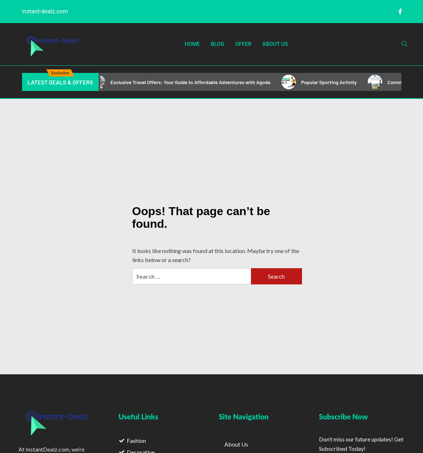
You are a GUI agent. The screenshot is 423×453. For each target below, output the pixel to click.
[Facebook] (400, 11)
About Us (275, 44)
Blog (218, 44)
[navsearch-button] (404, 44)
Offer (243, 44)
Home (192, 44)
